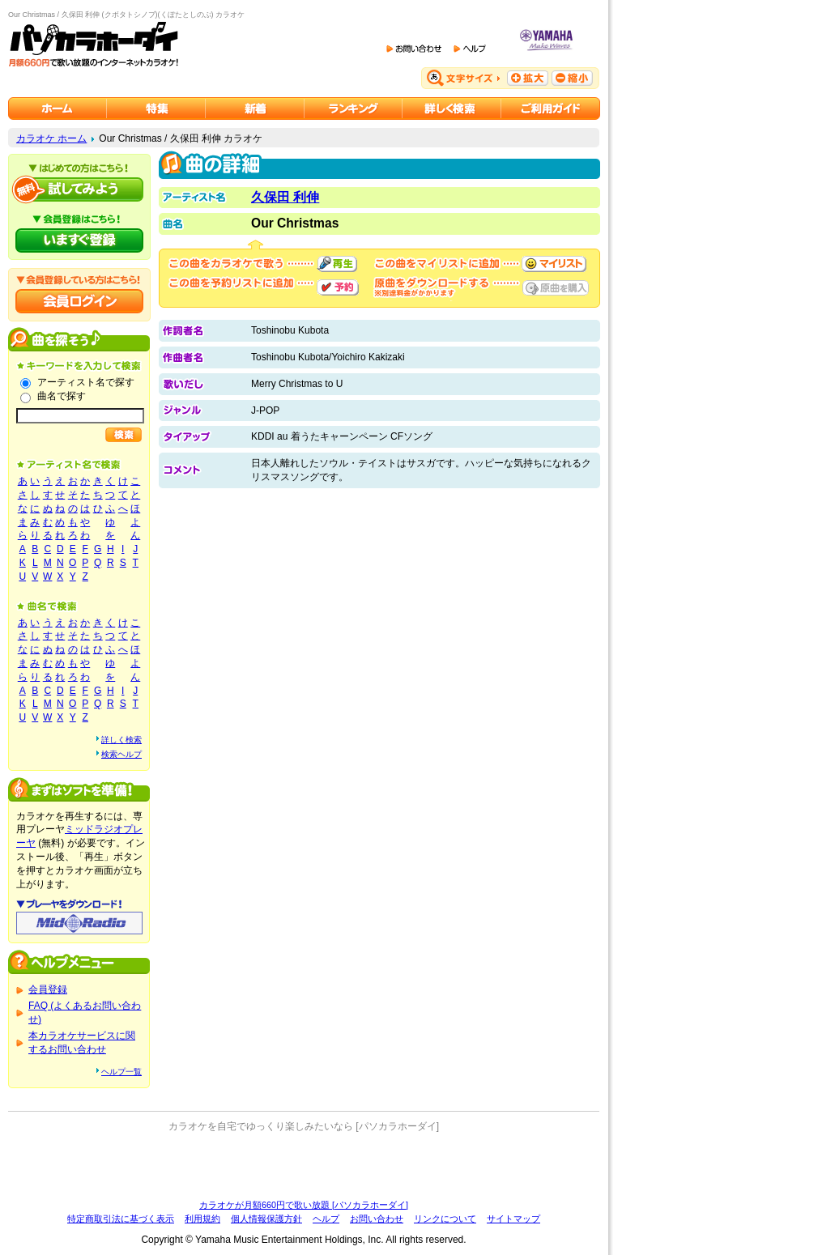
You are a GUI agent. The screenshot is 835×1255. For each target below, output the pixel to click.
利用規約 (202, 1218)
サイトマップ (513, 1218)
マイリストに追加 (554, 264)
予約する (338, 287)
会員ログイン (79, 301)
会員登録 (47, 989)
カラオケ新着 (255, 108)
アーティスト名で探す (85, 382)
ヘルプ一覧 (121, 1071)
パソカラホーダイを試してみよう (79, 189)
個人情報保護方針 (266, 1218)
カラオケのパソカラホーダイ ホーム (57, 108)
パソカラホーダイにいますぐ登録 (79, 240)
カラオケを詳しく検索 (452, 108)
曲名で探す (61, 396)
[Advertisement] (303, 1166)
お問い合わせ (376, 1218)
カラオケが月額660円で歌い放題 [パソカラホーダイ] (303, 1205)
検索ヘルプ (121, 754)
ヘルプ (326, 1218)
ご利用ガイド (550, 108)
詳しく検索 (121, 739)
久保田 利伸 (285, 197)
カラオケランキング (354, 108)
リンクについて (445, 1218)
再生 (337, 264)
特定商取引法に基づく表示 (120, 1218)
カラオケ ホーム (51, 138)
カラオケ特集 (156, 108)
